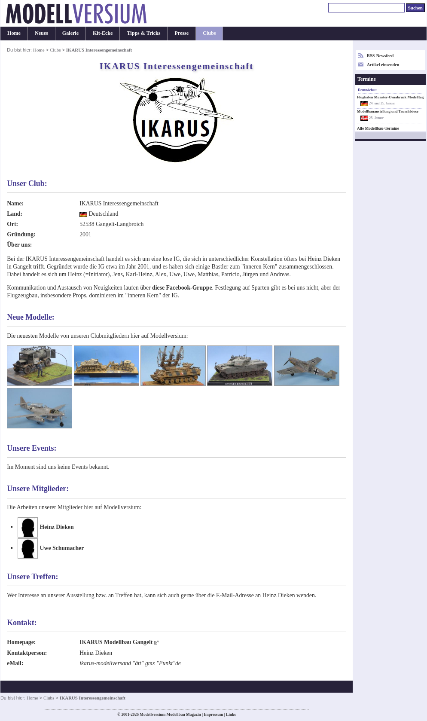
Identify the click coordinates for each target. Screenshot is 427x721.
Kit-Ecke (103, 33)
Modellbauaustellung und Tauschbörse (387, 111)
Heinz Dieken (57, 526)
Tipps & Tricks (143, 33)
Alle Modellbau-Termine (378, 128)
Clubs (209, 33)
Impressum (213, 714)
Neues (41, 33)
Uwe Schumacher (62, 547)
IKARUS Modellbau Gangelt (115, 642)
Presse (181, 33)
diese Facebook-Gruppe (182, 287)
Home (14, 33)
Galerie (70, 33)
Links (231, 714)
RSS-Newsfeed (380, 55)
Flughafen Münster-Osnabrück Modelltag (390, 97)
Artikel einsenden (383, 64)
